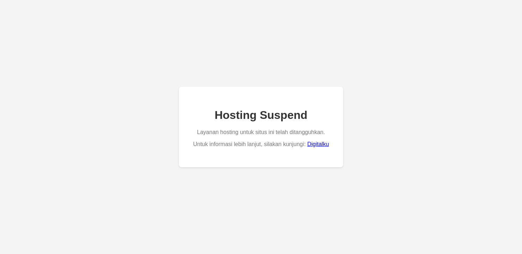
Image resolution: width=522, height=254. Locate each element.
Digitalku (318, 144)
